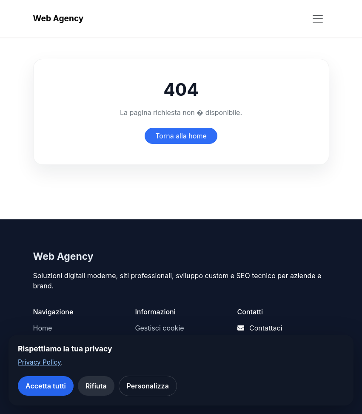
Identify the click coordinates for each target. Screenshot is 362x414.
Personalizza (148, 386)
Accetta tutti (46, 386)
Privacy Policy (39, 362)
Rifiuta (96, 386)
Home (42, 328)
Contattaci (265, 328)
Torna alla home (181, 136)
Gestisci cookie (159, 328)
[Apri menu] (317, 19)
